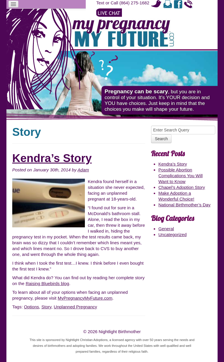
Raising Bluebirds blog (47, 283)
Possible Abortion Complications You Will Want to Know (180, 175)
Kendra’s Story (52, 158)
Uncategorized (172, 234)
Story (46, 306)
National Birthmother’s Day (184, 204)
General (166, 228)
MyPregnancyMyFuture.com (85, 298)
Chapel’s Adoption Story (181, 187)
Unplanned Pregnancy (75, 306)
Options (31, 306)
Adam (83, 169)
